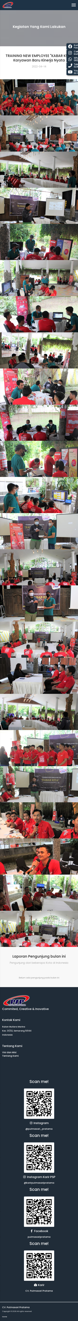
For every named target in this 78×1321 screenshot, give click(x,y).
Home (4, 1317)
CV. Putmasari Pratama (39, 1291)
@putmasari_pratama (39, 1129)
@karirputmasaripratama (39, 1182)
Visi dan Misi (9, 1052)
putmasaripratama (39, 1237)
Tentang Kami (10, 1056)
